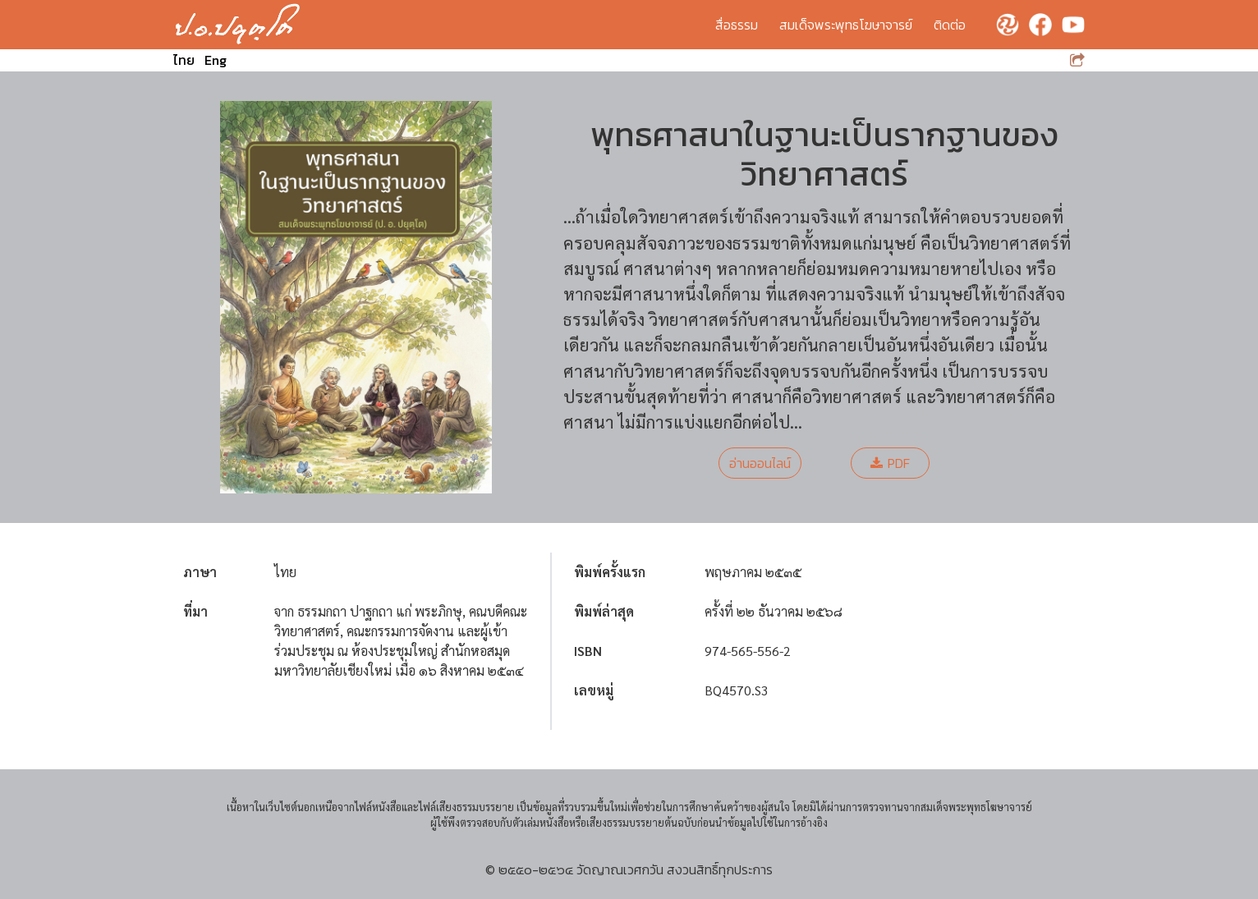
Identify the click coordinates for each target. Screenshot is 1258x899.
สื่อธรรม (736, 24)
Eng (215, 60)
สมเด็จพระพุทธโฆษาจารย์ (845, 24)
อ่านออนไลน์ (760, 463)
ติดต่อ (950, 24)
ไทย (184, 60)
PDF (890, 463)
